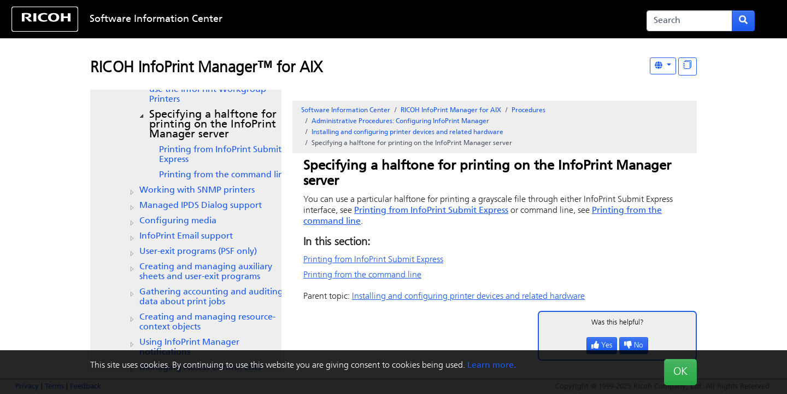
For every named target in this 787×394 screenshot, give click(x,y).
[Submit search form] (743, 20)
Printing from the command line (224, 175)
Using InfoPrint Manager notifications (189, 347)
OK (680, 372)
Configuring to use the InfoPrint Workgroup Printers (218, 90)
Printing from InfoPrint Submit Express (220, 155)
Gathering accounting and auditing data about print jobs (211, 297)
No (633, 345)
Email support (186, 236)
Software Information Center (156, 19)
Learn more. (491, 365)
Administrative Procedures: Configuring (400, 121)
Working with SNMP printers (197, 190)
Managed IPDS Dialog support (200, 205)
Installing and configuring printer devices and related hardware (407, 132)
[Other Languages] (663, 65)
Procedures (528, 110)
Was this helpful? (617, 322)
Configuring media (177, 221)
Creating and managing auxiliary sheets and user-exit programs (205, 272)
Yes (601, 345)
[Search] (689, 20)
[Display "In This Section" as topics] (687, 66)
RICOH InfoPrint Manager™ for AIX (206, 68)
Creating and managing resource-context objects (207, 322)
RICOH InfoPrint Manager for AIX (451, 110)
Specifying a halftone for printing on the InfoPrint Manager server (213, 125)
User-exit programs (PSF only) (198, 251)
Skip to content (359, 19)
